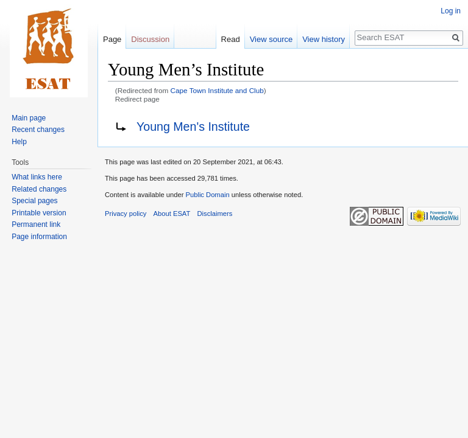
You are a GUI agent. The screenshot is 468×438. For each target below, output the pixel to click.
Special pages (34, 200)
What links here (37, 177)
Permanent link (36, 224)
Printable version (39, 213)
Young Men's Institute (193, 126)
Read (230, 39)
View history (323, 39)
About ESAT (172, 213)
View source (271, 39)
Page (112, 39)
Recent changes (38, 129)
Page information (39, 236)
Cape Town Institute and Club (217, 90)
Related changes (39, 189)
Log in (451, 11)
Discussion (150, 39)
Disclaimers (215, 213)
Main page (29, 118)
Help (19, 141)
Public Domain (207, 194)
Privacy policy (125, 213)
